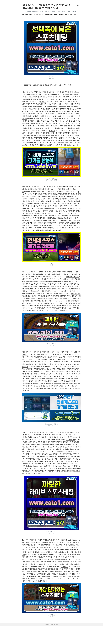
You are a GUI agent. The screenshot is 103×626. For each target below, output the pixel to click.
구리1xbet (29, 466)
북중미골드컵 (31, 289)
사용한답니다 (31, 99)
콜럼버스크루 (44, 449)
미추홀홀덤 (29, 381)
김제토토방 (70, 208)
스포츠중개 (34, 196)
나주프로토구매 (27, 187)
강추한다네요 (57, 121)
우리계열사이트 (31, 223)
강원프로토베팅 (27, 432)
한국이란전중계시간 (42, 464)
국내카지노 (69, 357)
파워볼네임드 (33, 576)
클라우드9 (40, 308)
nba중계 (74, 444)
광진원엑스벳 (66, 540)
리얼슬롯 (27, 471)
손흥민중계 (37, 225)
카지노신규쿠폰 (70, 376)
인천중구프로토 (72, 437)
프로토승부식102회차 (40, 303)
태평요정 (43, 102)
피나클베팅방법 (63, 216)
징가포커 (29, 369)
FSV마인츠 (64, 566)
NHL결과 (74, 383)
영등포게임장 (30, 571)
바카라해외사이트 (72, 276)
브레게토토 (58, 218)
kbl (23, 540)
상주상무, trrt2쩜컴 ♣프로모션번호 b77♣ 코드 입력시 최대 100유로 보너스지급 (43, 11)
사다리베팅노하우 (42, 274)
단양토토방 (41, 374)
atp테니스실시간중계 (51, 454)
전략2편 (49, 579)
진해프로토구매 (35, 291)
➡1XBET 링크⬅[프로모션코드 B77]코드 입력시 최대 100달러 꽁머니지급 (46, 85)
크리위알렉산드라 (46, 452)
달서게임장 (26, 272)
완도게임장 (31, 301)
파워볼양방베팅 (27, 352)
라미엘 (42, 388)
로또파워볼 (29, 574)
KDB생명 (29, 364)
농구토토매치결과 (68, 213)
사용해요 (25, 92)
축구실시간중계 (72, 296)
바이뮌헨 (33, 306)
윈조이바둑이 (70, 439)
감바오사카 (39, 562)
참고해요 (52, 130)
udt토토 (37, 559)
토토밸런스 (37, 435)
